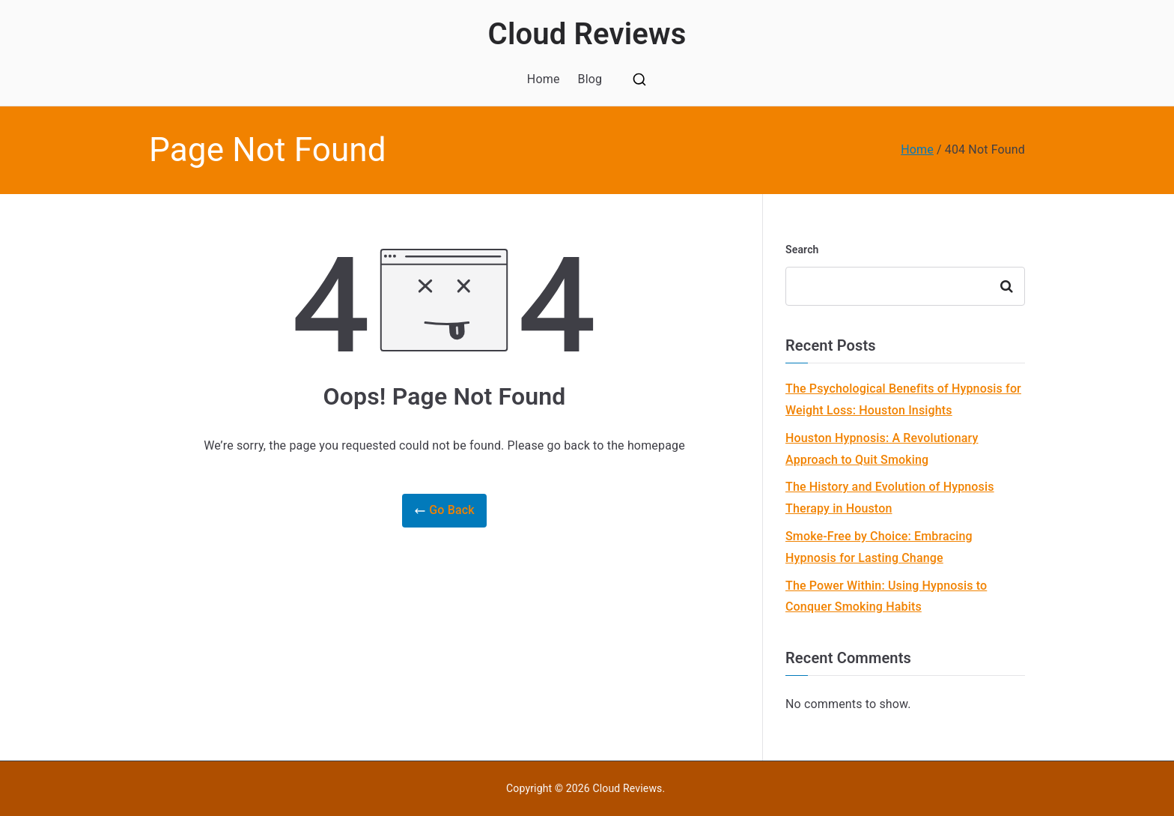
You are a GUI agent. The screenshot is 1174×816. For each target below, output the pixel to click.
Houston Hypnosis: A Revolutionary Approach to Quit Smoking (882, 449)
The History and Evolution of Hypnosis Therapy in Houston (889, 498)
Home (543, 79)
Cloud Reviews (587, 34)
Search (802, 250)
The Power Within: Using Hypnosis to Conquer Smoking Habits (886, 596)
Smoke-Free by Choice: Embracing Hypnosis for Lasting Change (879, 547)
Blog (590, 79)
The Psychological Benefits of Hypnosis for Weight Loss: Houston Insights (903, 399)
